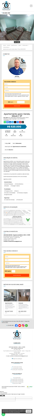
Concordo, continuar (28, 411)
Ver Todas (17, 42)
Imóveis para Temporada (17, 369)
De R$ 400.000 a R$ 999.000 (17, 382)
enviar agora (17, 106)
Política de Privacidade (15, 412)
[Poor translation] (3, 396)
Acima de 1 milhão (17, 383)
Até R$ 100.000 (17, 377)
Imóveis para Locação (17, 368)
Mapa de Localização (17, 358)
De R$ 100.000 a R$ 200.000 (17, 379)
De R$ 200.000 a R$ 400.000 (17, 380)
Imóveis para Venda (17, 366)
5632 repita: (8, 271)
